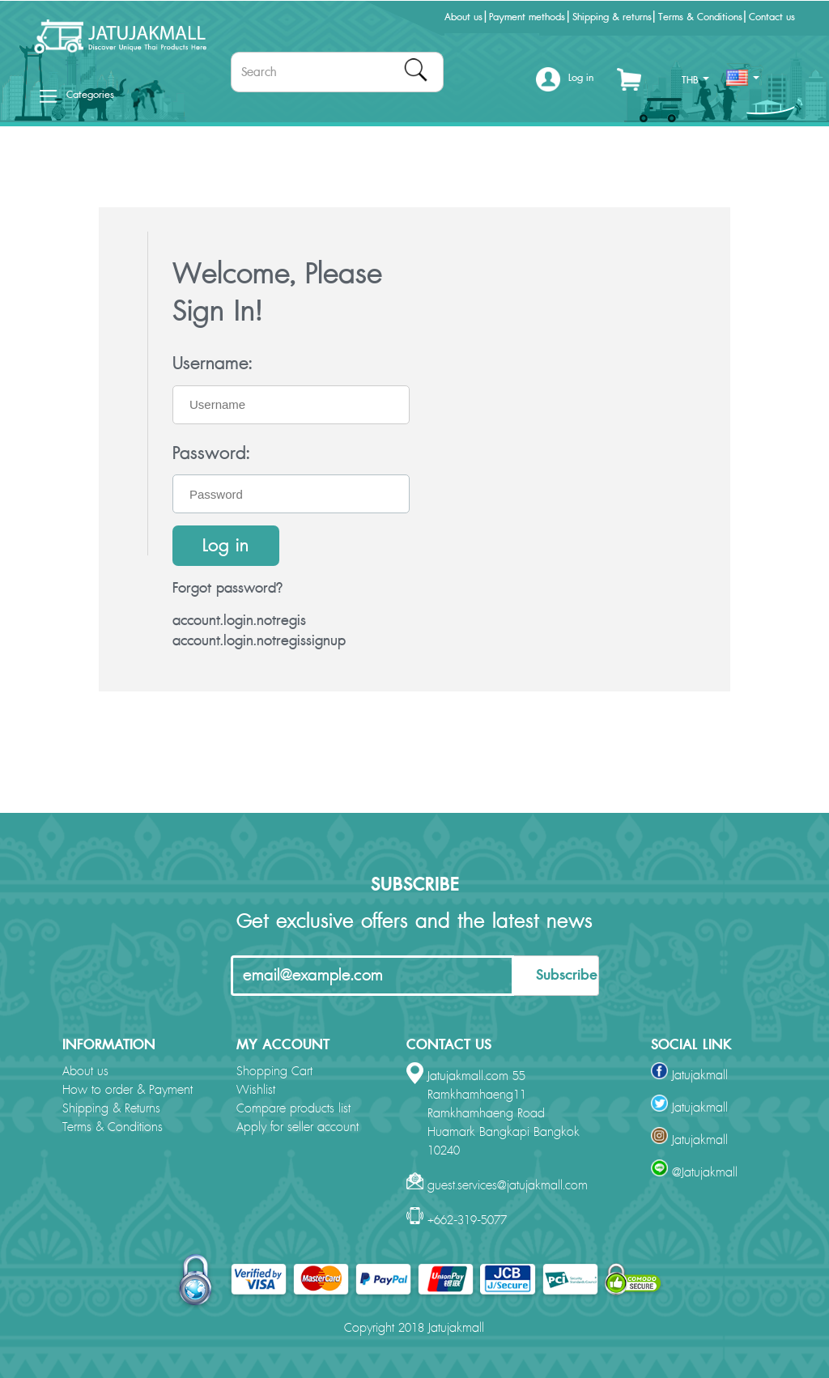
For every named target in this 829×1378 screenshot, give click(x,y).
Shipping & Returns (111, 1108)
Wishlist (255, 1090)
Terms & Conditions (700, 17)
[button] (565, 84)
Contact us (772, 17)
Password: (210, 453)
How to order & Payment (127, 1090)
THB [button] (695, 80)
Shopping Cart (274, 1071)
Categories (77, 95)
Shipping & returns (612, 17)
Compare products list (293, 1108)
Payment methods (527, 17)
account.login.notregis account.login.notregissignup (259, 630)
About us (463, 17)
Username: (212, 363)
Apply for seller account (297, 1127)
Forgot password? (227, 588)
